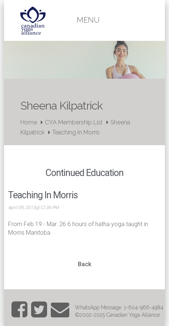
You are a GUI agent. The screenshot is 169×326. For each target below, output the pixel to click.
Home (28, 122)
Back (84, 264)
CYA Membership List (74, 122)
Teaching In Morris (76, 132)
